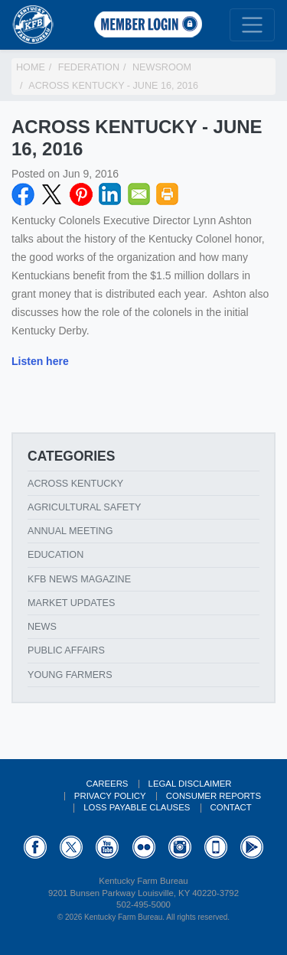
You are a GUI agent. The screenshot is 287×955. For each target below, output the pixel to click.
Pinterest (81, 194)
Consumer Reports (213, 795)
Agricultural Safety (84, 507)
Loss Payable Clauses (136, 807)
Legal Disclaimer (190, 783)
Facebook (22, 194)
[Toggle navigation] (252, 24)
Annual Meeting (70, 531)
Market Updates (71, 603)
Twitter (52, 194)
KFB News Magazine (79, 579)
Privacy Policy (110, 795)
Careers (107, 783)
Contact (231, 807)
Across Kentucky (75, 483)
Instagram (179, 847)
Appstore (215, 847)
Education (55, 554)
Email (139, 194)
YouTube (107, 847)
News (42, 626)
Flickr (143, 847)
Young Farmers (70, 675)
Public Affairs (66, 650)
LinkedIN (110, 194)
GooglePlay (251, 847)
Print (167, 194)
